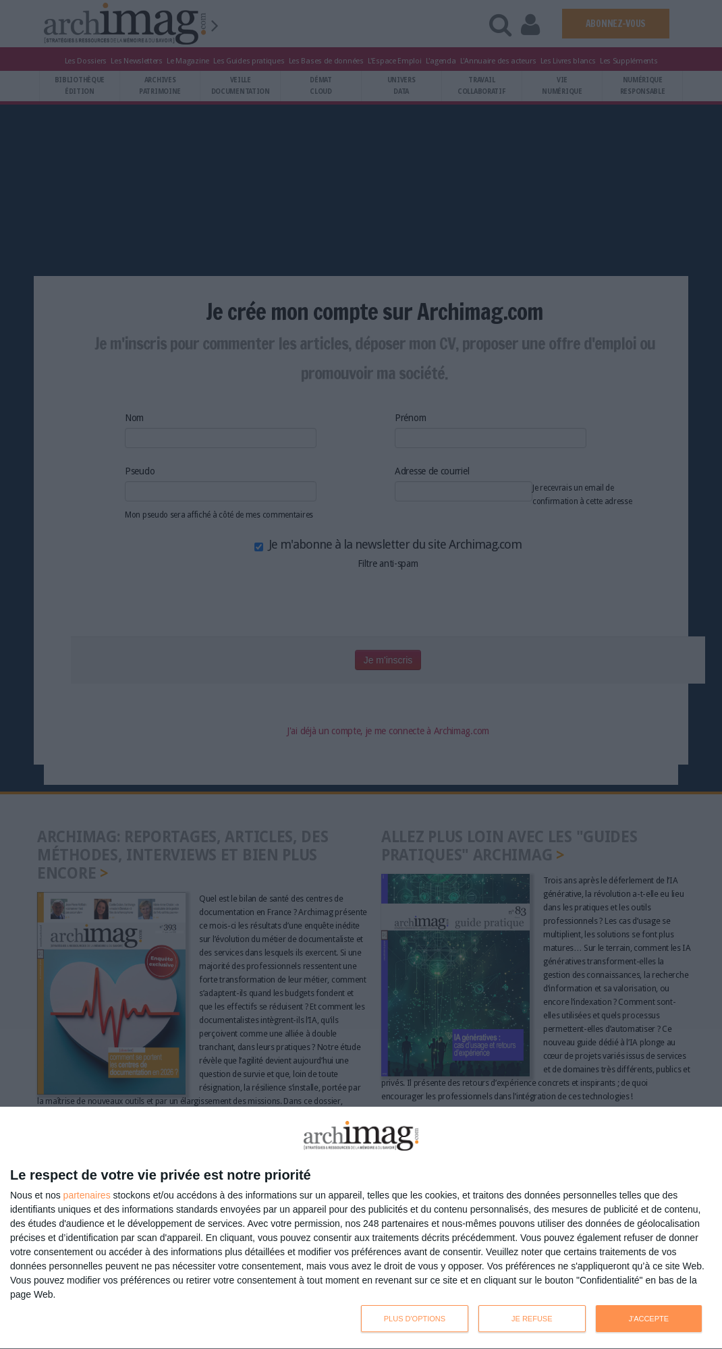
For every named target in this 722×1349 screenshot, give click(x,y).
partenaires (87, 1195)
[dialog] (361, 1228)
